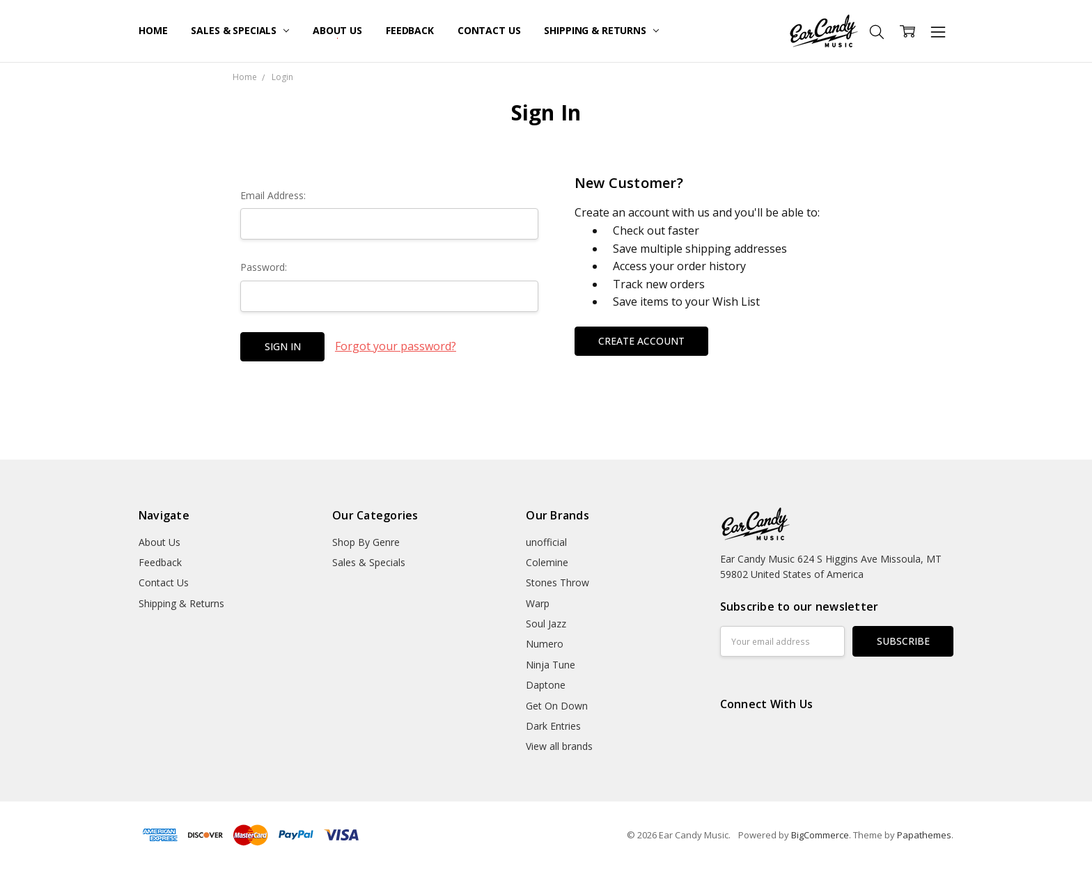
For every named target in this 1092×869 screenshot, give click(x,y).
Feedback (410, 30)
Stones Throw (557, 582)
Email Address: (273, 195)
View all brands (559, 746)
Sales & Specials (240, 30)
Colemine (547, 562)
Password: (263, 267)
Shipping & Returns (601, 30)
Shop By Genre (366, 542)
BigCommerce (820, 835)
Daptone (546, 684)
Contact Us (489, 30)
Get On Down (557, 705)
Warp (537, 603)
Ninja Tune (550, 664)
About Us (337, 30)
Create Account (641, 340)
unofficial (546, 542)
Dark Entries (553, 726)
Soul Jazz (546, 623)
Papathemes (924, 835)
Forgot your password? (395, 346)
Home (153, 30)
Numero (544, 643)
